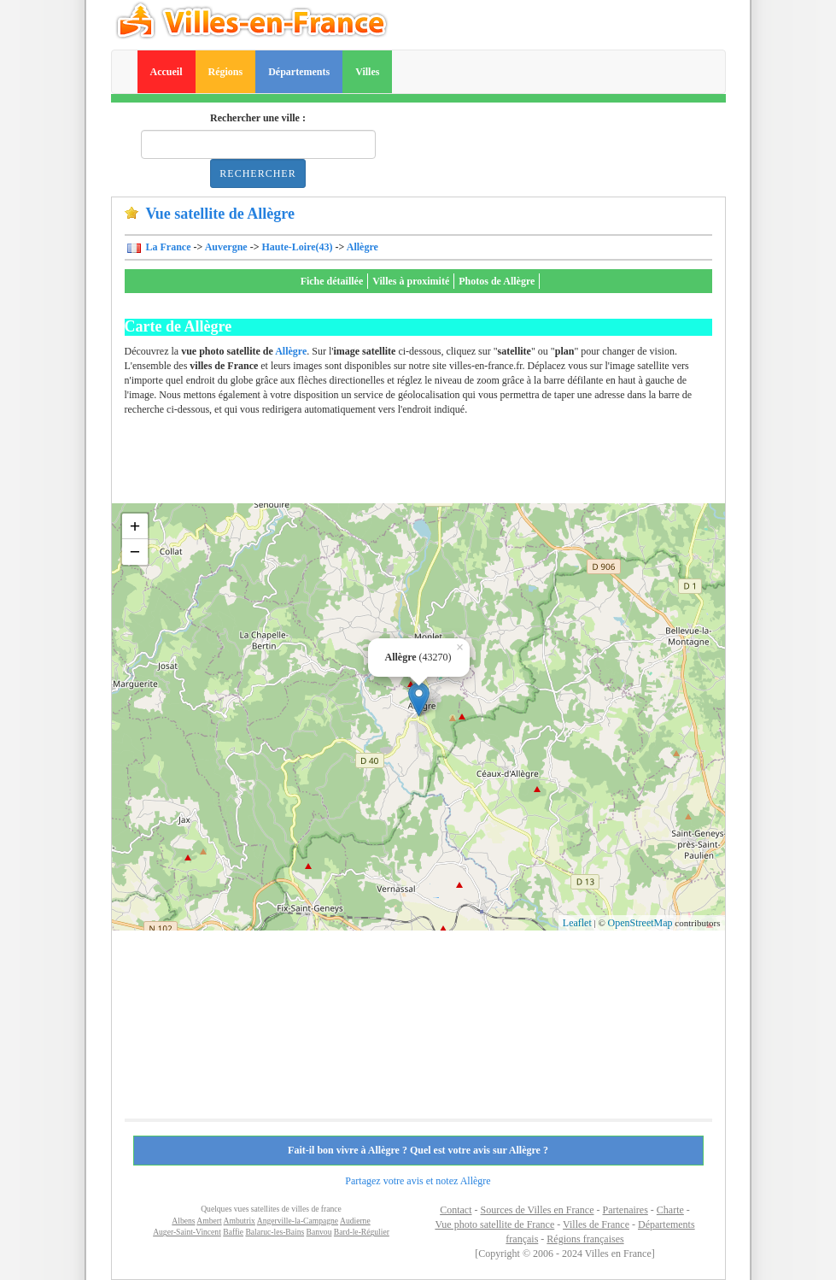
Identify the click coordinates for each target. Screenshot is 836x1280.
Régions (225, 72)
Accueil (166, 72)
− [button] (135, 551)
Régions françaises (585, 1239)
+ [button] (135, 526)
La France (167, 247)
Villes (367, 72)
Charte (670, 1210)
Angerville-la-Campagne (297, 1220)
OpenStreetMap (640, 923)
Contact (455, 1210)
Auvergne (226, 247)
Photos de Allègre (497, 281)
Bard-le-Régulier (361, 1231)
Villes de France (596, 1224)
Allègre (362, 247)
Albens (183, 1220)
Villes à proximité (410, 281)
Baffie (233, 1231)
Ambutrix (239, 1220)
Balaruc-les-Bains (274, 1231)
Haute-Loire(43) (297, 247)
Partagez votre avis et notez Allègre (417, 1181)
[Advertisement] (435, 464)
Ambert (208, 1220)
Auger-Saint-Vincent (187, 1231)
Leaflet (577, 923)
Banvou (319, 1231)
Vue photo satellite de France (494, 1224)
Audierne (355, 1220)
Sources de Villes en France (536, 1210)
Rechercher (257, 173)
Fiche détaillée (332, 281)
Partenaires (625, 1210)
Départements (299, 72)
